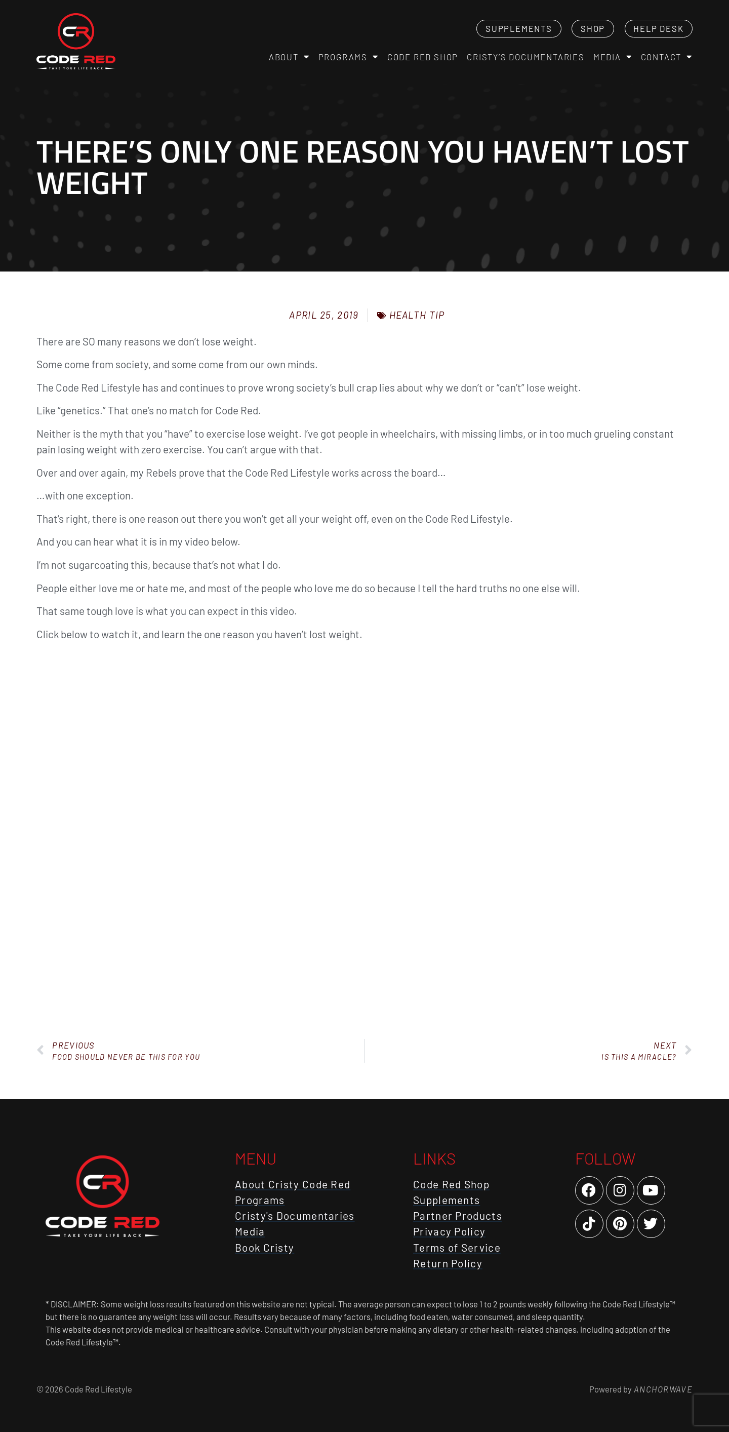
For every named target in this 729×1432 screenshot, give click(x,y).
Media (612, 57)
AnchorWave (662, 1389)
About (289, 57)
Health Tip (417, 315)
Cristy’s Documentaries (526, 57)
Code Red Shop (422, 57)
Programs (348, 57)
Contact (667, 57)
